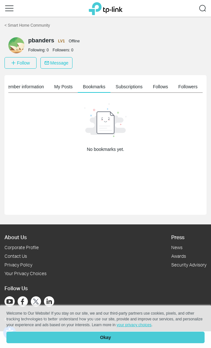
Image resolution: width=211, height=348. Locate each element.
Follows (160, 86)
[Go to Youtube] (9, 301)
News (176, 247)
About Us (15, 237)
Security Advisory (189, 264)
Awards (178, 256)
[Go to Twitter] (36, 302)
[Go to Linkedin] (49, 301)
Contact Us (15, 256)
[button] (9, 8)
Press (177, 237)
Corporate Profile (21, 247)
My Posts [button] (63, 86)
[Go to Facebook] (23, 301)
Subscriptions (129, 86)
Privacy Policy (18, 264)
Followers (188, 86)
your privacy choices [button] (134, 325)
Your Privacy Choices (25, 273)
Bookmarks (94, 86)
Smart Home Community (27, 25)
